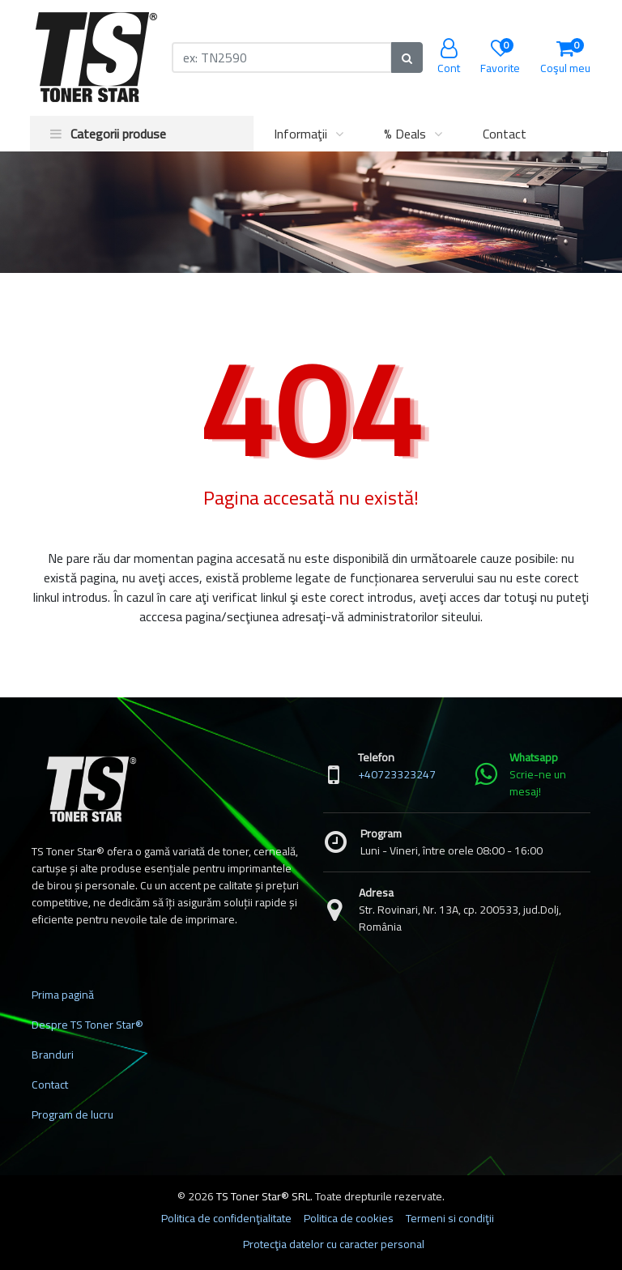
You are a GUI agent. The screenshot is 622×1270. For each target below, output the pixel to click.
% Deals (405, 133)
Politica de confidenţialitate (226, 1218)
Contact (504, 133)
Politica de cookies (349, 1218)
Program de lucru (72, 1114)
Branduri (53, 1054)
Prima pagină (63, 994)
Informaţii (300, 133)
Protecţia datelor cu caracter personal (333, 1244)
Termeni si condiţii (450, 1218)
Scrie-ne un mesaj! (537, 783)
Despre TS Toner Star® (87, 1024)
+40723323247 (397, 774)
